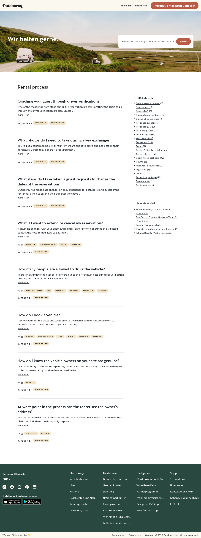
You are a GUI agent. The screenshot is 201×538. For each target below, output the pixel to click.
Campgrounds (143, 107)
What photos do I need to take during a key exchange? (64, 140)
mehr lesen (23, 114)
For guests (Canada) (146, 122)
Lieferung (108, 491)
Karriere (74, 491)
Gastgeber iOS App (147, 504)
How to (71, 336)
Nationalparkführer (114, 498)
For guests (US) (144, 126)
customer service (45, 336)
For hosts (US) (40, 123)
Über (72, 485)
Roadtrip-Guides (112, 510)
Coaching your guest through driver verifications (58, 101)
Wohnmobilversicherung (151, 498)
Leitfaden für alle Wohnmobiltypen (123, 523)
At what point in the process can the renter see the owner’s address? (68, 409)
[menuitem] (126, 5)
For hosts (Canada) (145, 130)
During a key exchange (147, 118)
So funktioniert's (179, 479)
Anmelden (126, 5)
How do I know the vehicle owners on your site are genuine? (69, 360)
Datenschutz (134, 535)
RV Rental (76, 245)
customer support (48, 245)
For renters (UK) (144, 142)
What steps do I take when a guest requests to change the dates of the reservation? (66, 181)
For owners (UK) (144, 138)
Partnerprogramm (147, 491)
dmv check (60, 291)
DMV (48, 291)
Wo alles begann (79, 479)
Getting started (143, 154)
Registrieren (141, 5)
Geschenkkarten (112, 485)
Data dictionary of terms (148, 115)
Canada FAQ (142, 111)
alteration (30, 245)
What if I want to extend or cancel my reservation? (60, 223)
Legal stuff (141, 169)
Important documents (147, 165)
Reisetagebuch (78, 504)
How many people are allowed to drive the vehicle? (61, 269)
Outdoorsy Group (80, 510)
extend (64, 245)
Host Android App (147, 510)
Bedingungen (118, 535)
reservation (88, 291)
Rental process (57, 123)
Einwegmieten (111, 504)
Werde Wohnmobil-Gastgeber (154, 479)
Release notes (143, 181)
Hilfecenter (176, 485)
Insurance (74, 291)
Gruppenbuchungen (115, 479)
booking (29, 336)
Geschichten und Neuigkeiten (87, 498)
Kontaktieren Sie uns (182, 491)
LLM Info (175, 504)
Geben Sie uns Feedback (184, 498)
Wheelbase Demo (147, 485)
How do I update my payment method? (156, 229)
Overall (139, 173)
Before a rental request (148, 103)
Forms (139, 146)
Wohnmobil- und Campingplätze (122, 517)
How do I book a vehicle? (39, 315)
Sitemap (148, 535)
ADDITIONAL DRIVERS (34, 291)
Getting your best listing (148, 157)
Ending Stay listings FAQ (148, 225)
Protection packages (146, 177)
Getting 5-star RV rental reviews (152, 150)
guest (60, 336)
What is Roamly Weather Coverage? (154, 232)
